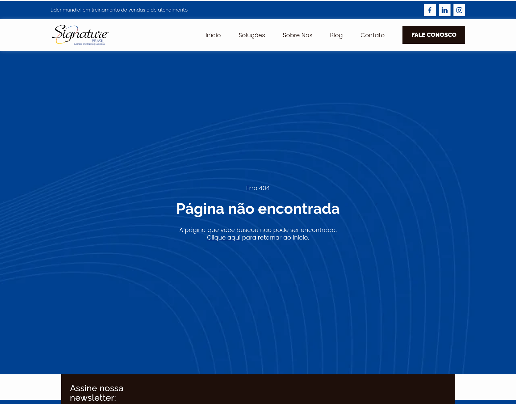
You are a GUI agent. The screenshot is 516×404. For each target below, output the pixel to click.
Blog (336, 35)
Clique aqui (224, 237)
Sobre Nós (297, 35)
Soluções (252, 35)
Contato (373, 35)
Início (213, 35)
